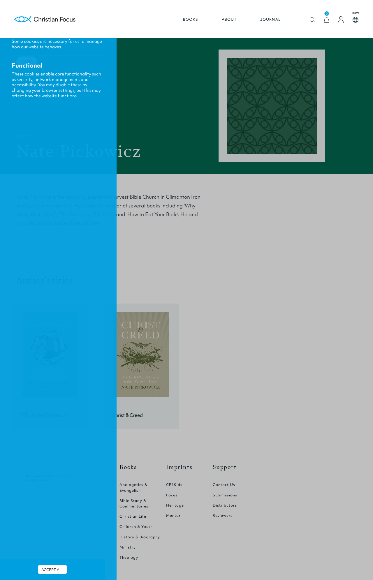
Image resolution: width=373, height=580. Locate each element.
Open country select (355, 20)
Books (190, 19)
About (229, 19)
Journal (270, 19)
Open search (312, 20)
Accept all (52, 569)
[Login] (341, 19)
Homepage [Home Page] (45, 19)
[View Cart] (326, 20)
